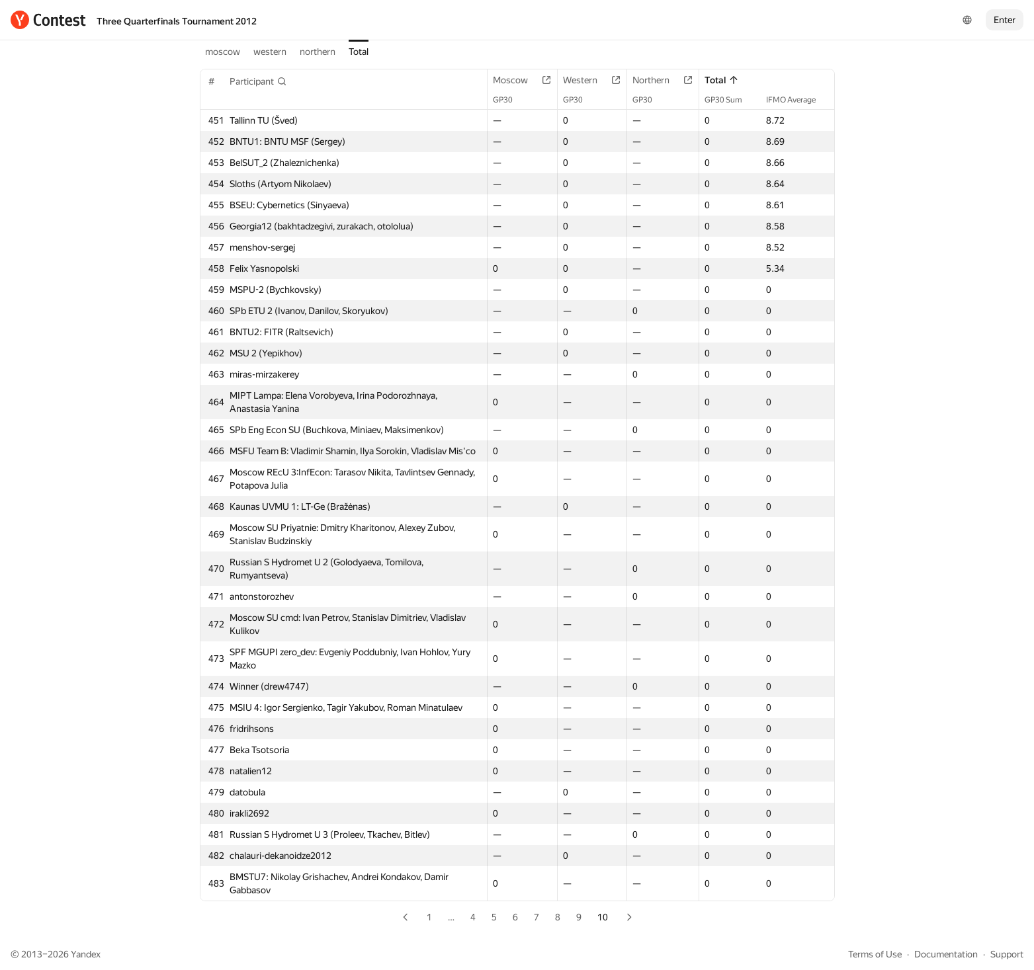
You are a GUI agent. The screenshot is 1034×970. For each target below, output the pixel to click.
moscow (222, 51)
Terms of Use (875, 954)
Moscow (517, 80)
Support (1006, 954)
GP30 (509, 100)
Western (587, 80)
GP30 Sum (730, 100)
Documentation (946, 954)
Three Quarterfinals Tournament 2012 (177, 21)
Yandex (86, 954)
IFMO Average (797, 100)
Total (358, 51)
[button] (258, 81)
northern (317, 51)
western (269, 51)
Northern (657, 80)
